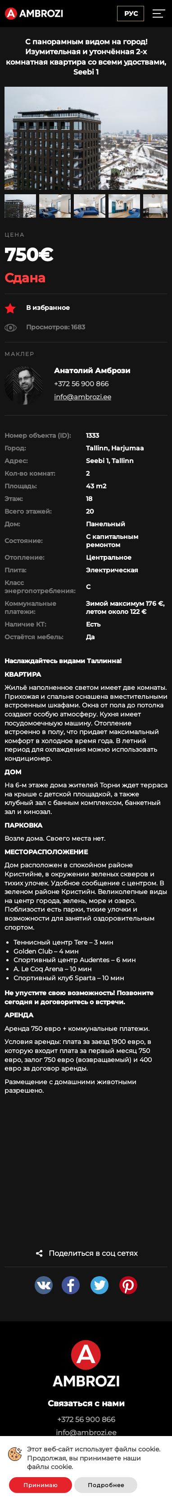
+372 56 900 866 (86, 1419)
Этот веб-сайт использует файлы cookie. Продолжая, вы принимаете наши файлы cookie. (93, 1458)
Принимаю (40, 1485)
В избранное (37, 308)
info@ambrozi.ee (82, 397)
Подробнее (106, 1485)
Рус (131, 13)
